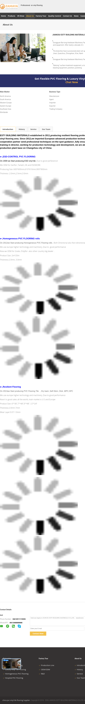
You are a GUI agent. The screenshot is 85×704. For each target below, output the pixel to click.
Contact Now (38, 633)
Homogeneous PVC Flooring (15, 673)
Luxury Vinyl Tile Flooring (14, 669)
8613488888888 (16, 622)
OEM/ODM (44, 669)
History (22, 129)
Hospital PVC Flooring (13, 678)
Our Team (46, 129)
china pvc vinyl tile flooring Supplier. (16, 700)
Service (33, 129)
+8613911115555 (19, 619)
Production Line (46, 665)
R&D (42, 673)
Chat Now (72, 82)
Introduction (8, 129)
